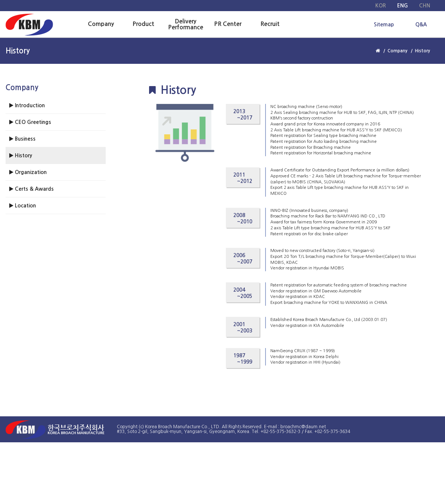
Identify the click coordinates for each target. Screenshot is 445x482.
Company (101, 24)
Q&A (421, 24)
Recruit (270, 24)
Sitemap (384, 24)
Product (143, 24)
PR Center (227, 24)
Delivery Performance (185, 24)
